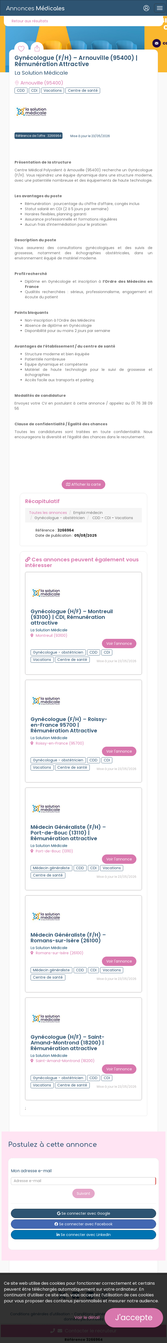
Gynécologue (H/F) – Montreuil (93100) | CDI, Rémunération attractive (72, 617)
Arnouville (39, 83)
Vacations (124, 517)
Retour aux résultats (30, 21)
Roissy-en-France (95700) (57, 743)
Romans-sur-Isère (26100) (57, 953)
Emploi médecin (88, 512)
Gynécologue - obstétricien (59, 517)
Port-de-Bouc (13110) (52, 851)
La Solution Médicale (41, 72)
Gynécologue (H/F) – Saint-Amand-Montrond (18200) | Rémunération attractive (68, 1042)
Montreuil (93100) (49, 635)
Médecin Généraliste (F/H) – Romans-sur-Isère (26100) (68, 937)
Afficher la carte (83, 484)
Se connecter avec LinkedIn (84, 1234)
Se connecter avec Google (83, 1213)
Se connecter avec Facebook (83, 1224)
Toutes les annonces (48, 512)
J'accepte (133, 1317)
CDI (108, 517)
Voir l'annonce (119, 643)
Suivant (83, 1193)
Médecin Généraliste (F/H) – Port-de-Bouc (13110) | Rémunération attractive (68, 832)
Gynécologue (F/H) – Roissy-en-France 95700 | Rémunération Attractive (69, 725)
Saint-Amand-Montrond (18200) (63, 1060)
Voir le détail (87, 1317)
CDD (96, 517)
